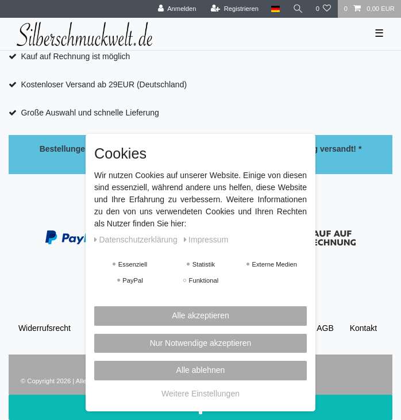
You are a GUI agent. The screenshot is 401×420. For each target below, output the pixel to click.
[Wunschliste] (323, 9)
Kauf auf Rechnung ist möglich (75, 56)
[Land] (275, 9)
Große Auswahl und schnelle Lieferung (90, 112)
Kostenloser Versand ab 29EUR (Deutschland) (104, 84)
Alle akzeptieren (200, 315)
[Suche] (297, 9)
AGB (325, 328)
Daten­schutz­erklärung (137, 239)
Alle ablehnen (200, 370)
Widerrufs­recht (44, 328)
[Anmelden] (177, 9)
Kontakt (363, 328)
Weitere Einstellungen (200, 393)
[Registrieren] (235, 9)
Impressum (206, 239)
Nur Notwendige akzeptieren (201, 343)
